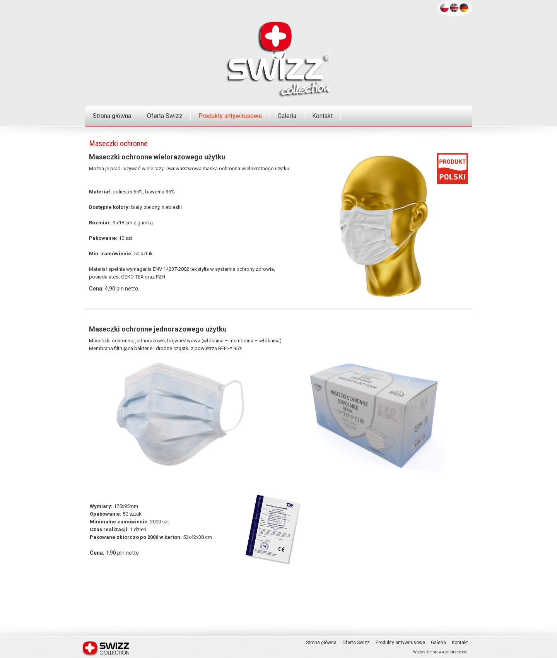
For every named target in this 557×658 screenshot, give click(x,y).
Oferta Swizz (165, 116)
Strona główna (112, 116)
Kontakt (322, 116)
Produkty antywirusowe (230, 116)
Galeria (287, 116)
